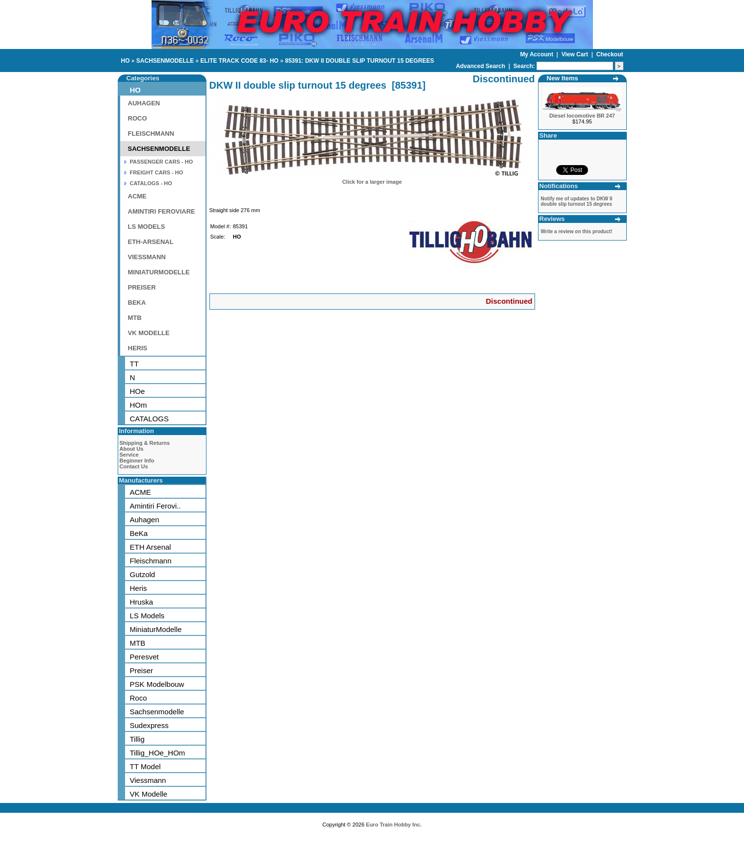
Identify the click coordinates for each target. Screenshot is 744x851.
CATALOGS (149, 418)
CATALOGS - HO (151, 183)
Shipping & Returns (145, 443)
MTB (135, 317)
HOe (137, 391)
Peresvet (144, 657)
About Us (132, 449)
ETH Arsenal (150, 547)
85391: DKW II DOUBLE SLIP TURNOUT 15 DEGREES (359, 60)
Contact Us (134, 466)
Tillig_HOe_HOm (157, 753)
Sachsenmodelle (157, 711)
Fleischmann (151, 561)
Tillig (137, 739)
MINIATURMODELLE (159, 272)
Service (129, 455)
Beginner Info (137, 460)
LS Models (147, 615)
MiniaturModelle (156, 629)
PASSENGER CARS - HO (161, 162)
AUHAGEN (144, 103)
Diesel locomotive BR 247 (582, 116)
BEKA (137, 302)
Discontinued (509, 301)
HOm (138, 405)
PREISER (142, 287)
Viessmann (148, 780)
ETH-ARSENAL (151, 241)
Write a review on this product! (577, 231)
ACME (137, 196)
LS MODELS (146, 226)
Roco (138, 698)
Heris (138, 588)
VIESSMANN (147, 257)
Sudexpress (149, 725)
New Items (562, 78)
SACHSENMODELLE (165, 60)
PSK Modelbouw (157, 684)
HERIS (138, 348)
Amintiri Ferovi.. (155, 506)
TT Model (145, 766)
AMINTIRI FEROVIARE (161, 211)
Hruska (142, 602)
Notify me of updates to (577, 201)
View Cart (576, 54)
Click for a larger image (372, 182)
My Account (537, 54)
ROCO (137, 118)
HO (125, 60)
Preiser (142, 670)
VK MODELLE (149, 333)
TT (134, 364)
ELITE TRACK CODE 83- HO (240, 60)
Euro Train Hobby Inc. (394, 824)
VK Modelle (149, 794)
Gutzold (142, 574)
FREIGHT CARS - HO (156, 172)
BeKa (139, 533)
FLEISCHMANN (151, 133)
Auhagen (144, 519)
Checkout (609, 54)
